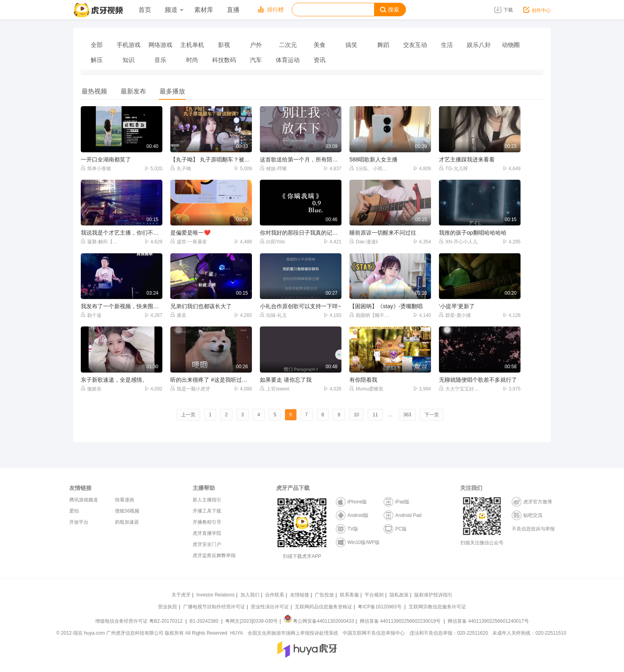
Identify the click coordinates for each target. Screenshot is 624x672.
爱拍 (74, 511)
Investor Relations (215, 595)
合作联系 (274, 595)
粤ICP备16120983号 (379, 607)
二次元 (288, 44)
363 (407, 415)
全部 (97, 44)
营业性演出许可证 (270, 607)
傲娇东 (91, 389)
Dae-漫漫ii (363, 242)
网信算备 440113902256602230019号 (400, 621)
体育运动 (288, 59)
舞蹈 (383, 44)
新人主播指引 (207, 500)
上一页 (188, 415)
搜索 (389, 10)
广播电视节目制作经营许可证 (214, 607)
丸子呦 (180, 168)
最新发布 (133, 91)
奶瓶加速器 (127, 522)
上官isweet (274, 389)
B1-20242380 (205, 621)
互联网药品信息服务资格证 (323, 607)
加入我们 (249, 595)
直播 (233, 9)
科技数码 (224, 59)
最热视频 (94, 91)
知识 (129, 59)
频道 (174, 9)
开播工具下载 (207, 511)
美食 (320, 44)
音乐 (160, 59)
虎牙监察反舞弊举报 (214, 555)
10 (356, 415)
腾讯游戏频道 (83, 500)
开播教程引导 (207, 522)
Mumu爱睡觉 (366, 389)
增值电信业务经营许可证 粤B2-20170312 (139, 621)
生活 (447, 44)
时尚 (192, 59)
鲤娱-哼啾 (273, 168)
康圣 (178, 315)
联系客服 (349, 595)
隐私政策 (399, 595)
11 (375, 415)
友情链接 (299, 595)
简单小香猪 (96, 168)
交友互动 (415, 44)
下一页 (432, 415)
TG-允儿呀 (453, 168)
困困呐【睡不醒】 (369, 315)
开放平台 (78, 522)
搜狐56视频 (127, 511)
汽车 (256, 59)
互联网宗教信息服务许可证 (437, 607)
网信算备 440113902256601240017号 (488, 621)
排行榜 (271, 9)
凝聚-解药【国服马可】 (101, 242)
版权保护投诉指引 (433, 595)
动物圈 (511, 44)
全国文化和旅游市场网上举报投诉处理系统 (293, 633)
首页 (144, 9)
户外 (256, 44)
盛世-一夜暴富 (188, 242)
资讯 (320, 59)
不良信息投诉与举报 (533, 529)
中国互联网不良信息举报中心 (374, 633)
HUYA (236, 633)
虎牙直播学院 (207, 533)
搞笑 (351, 44)
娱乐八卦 (479, 44)
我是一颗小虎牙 (190, 389)
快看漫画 (124, 500)
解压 (97, 59)
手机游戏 (128, 44)
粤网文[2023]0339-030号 (251, 621)
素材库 (203, 9)
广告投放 (324, 595)
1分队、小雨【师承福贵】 (369, 168)
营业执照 (167, 607)
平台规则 (374, 595)
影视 (224, 44)
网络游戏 (160, 44)
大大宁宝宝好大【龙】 (459, 389)
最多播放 (172, 91)
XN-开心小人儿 (458, 242)
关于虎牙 (181, 595)
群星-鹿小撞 (455, 315)
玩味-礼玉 (273, 315)
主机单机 (192, 44)
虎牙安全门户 (207, 544)
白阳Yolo (272, 242)
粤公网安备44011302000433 (319, 621)
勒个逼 (91, 315)
